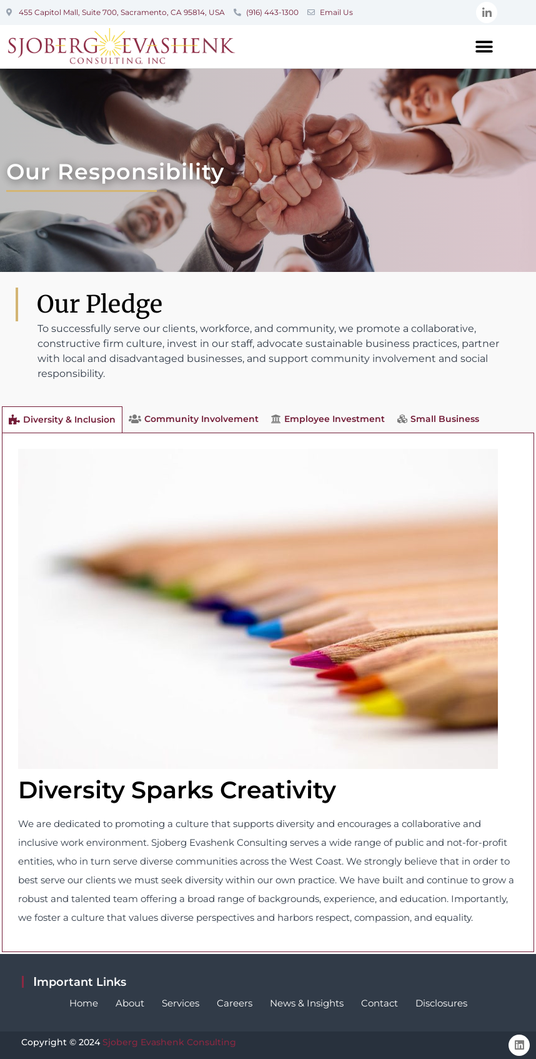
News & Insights (307, 1003)
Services (180, 1003)
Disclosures (441, 1003)
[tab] (62, 419)
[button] (484, 47)
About (130, 1003)
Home (83, 1003)
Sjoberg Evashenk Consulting (169, 1042)
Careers (234, 1003)
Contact (379, 1003)
